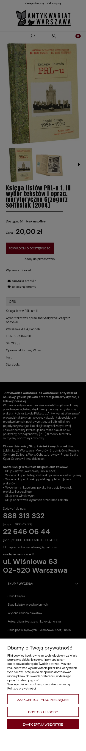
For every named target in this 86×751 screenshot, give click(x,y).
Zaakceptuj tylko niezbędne (43, 700)
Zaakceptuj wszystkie (43, 724)
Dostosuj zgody (43, 712)
